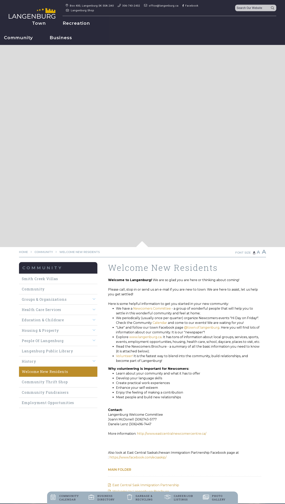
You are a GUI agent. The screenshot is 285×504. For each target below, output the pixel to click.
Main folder (119, 470)
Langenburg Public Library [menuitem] (47, 351)
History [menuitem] (29, 361)
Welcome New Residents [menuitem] (45, 371)
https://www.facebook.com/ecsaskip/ (137, 457)
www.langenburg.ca (145, 337)
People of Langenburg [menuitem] (43, 341)
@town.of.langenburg (201, 327)
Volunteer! (124, 356)
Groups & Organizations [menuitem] (44, 299)
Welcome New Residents (79, 252)
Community (43, 252)
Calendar (159, 323)
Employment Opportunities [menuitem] (48, 402)
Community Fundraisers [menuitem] (45, 392)
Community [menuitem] (159, 23)
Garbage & (144, 497)
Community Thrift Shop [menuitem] (45, 382)
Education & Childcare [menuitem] (43, 320)
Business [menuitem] (202, 23)
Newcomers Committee (152, 308)
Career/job (183, 497)
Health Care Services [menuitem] (41, 309)
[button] (94, 299)
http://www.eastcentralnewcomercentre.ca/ (171, 434)
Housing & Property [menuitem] (40, 330)
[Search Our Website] (255, 8)
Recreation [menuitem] (115, 23)
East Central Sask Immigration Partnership (145, 485)
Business (106, 497)
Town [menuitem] (78, 23)
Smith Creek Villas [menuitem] (40, 279)
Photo (218, 497)
